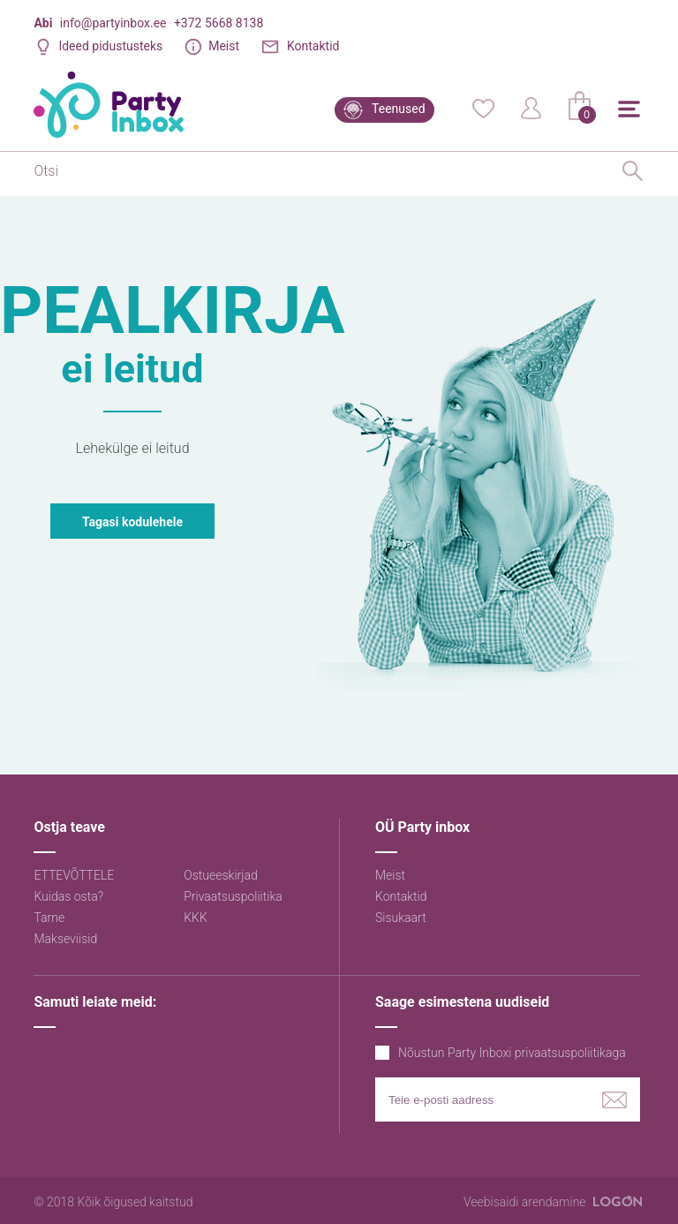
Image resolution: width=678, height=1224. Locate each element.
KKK (195, 917)
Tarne (49, 917)
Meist (223, 46)
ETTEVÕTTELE (74, 875)
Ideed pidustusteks (110, 46)
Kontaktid (313, 46)
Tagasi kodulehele (132, 522)
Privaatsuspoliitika (233, 896)
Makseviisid (65, 939)
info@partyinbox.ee (113, 23)
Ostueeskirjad (221, 875)
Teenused (399, 109)
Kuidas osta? (68, 896)
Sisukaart (400, 917)
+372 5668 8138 (218, 23)
